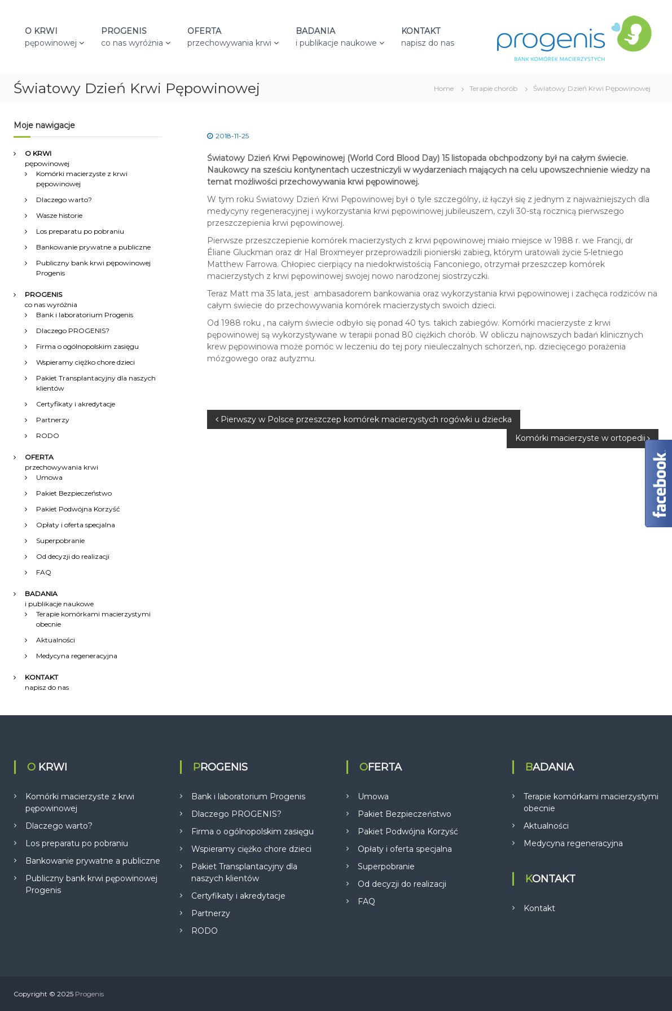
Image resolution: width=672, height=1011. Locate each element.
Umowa (49, 477)
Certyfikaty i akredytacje (75, 404)
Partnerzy (52, 419)
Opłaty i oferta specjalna (75, 524)
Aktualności (55, 640)
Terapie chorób (493, 88)
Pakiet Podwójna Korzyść (78, 509)
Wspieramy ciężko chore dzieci (85, 362)
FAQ (43, 572)
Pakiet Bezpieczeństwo (74, 493)
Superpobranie (60, 540)
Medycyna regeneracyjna (76, 655)
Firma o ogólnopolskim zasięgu (87, 346)
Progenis (89, 994)
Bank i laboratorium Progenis (84, 314)
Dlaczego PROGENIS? (72, 330)
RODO (47, 435)
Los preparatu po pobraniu (80, 231)
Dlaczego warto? (64, 199)
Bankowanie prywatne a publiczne (93, 247)
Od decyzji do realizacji (72, 556)
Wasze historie (59, 215)
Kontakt (539, 908)
